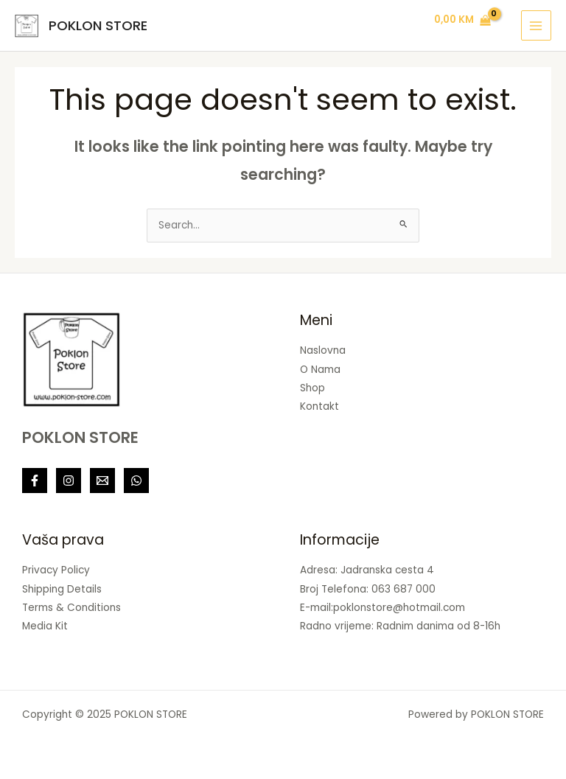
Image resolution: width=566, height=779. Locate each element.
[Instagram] (68, 480)
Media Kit (45, 626)
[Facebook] (34, 480)
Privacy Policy (56, 570)
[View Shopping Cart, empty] (462, 20)
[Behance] (136, 480)
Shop (312, 388)
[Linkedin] (102, 480)
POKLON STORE (98, 25)
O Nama (320, 370)
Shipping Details (62, 589)
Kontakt (319, 406)
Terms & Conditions (71, 608)
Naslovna (323, 350)
